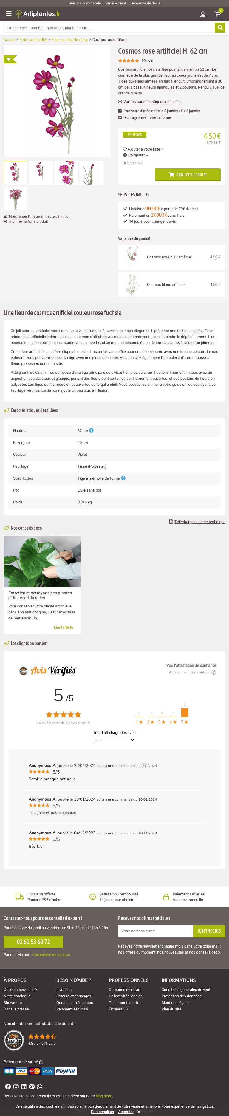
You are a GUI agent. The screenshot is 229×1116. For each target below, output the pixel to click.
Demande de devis (145, 3)
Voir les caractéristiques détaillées (150, 101)
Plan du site (171, 1009)
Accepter (126, 1111)
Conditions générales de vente (187, 989)
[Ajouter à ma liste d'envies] (10, 59)
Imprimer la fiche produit (28, 221)
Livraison (64, 989)
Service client (115, 3)
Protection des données (182, 996)
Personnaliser (102, 1111)
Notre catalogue (17, 996)
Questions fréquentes (74, 1002)
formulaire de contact (51, 954)
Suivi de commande (85, 3)
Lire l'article (63, 627)
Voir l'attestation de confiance (191, 665)
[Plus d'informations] (91, 430)
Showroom (13, 1002)
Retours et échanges (73, 996)
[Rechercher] (220, 28)
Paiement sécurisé (72, 1009)
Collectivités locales (126, 996)
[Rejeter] (137, 1111)
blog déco (104, 1096)
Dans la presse (16, 1009)
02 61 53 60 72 (33, 942)
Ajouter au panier (188, 174)
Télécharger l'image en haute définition (39, 216)
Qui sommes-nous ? (20, 989)
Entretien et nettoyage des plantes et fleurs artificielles (40, 595)
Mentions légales (176, 1002)
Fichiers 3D (118, 1009)
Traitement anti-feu (125, 1002)
